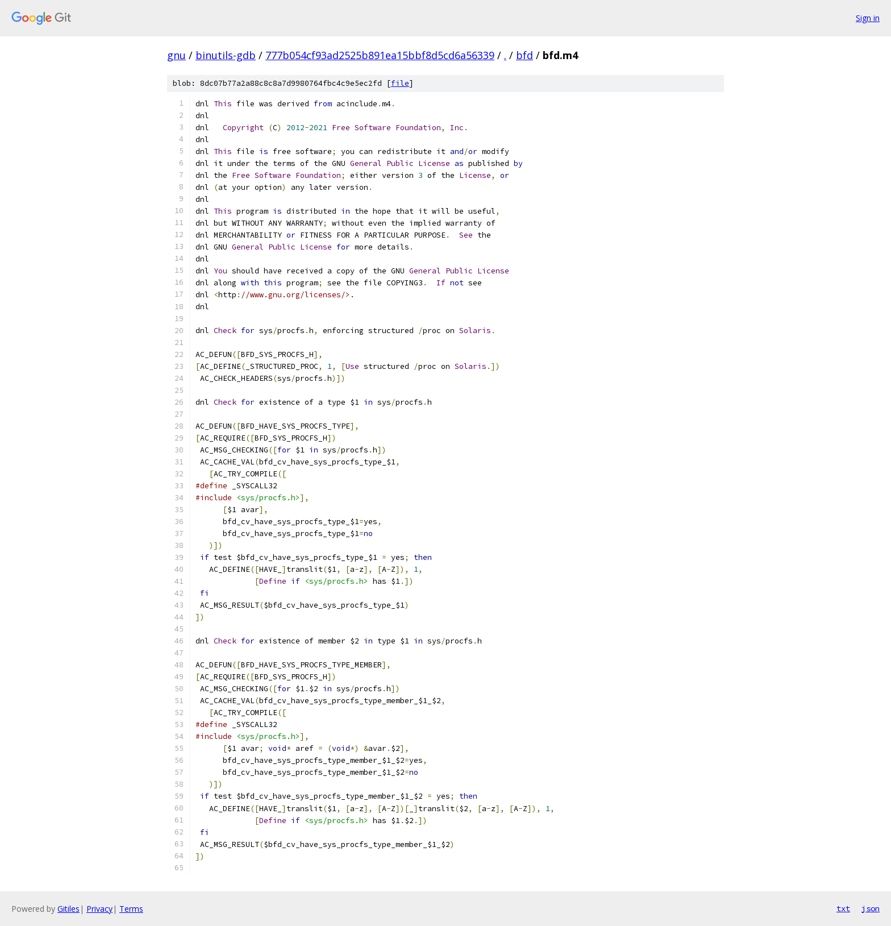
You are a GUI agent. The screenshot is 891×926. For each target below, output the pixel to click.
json (870, 908)
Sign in (868, 18)
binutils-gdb (225, 55)
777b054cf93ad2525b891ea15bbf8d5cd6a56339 (379, 55)
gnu (176, 55)
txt (843, 908)
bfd (524, 55)
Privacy (99, 908)
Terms (131, 908)
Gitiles (68, 908)
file (400, 83)
